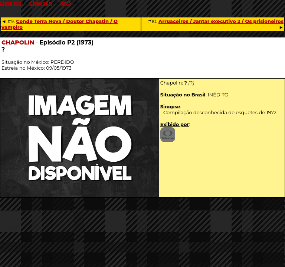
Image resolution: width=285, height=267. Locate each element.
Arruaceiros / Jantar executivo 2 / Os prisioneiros (221, 21)
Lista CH (10, 3)
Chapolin (40, 3)
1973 (65, 3)
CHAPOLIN (17, 42)
